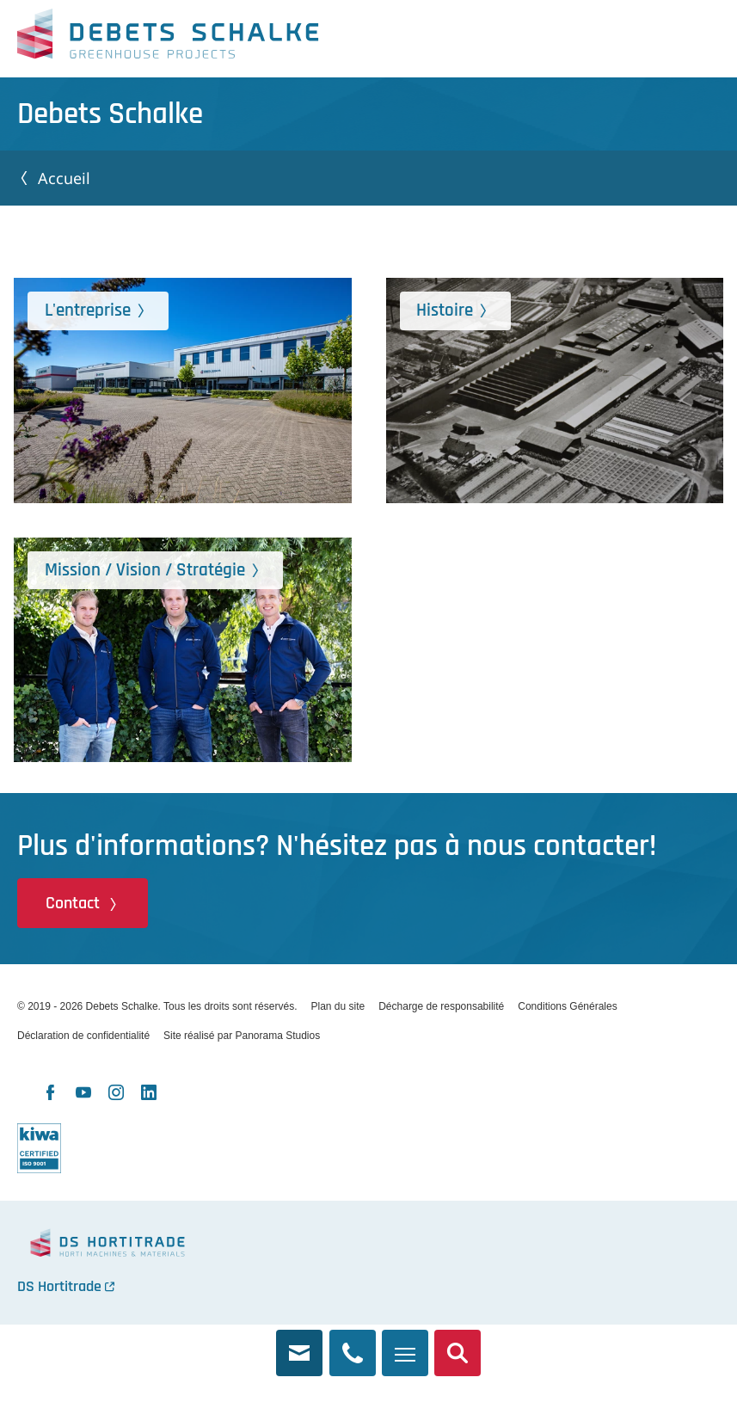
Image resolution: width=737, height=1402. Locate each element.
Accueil (64, 178)
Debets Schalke (168, 38)
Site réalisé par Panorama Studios (241, 1036)
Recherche (457, 1343)
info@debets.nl (299, 1343)
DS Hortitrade (59, 1286)
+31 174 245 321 (352, 1343)
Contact (73, 903)
